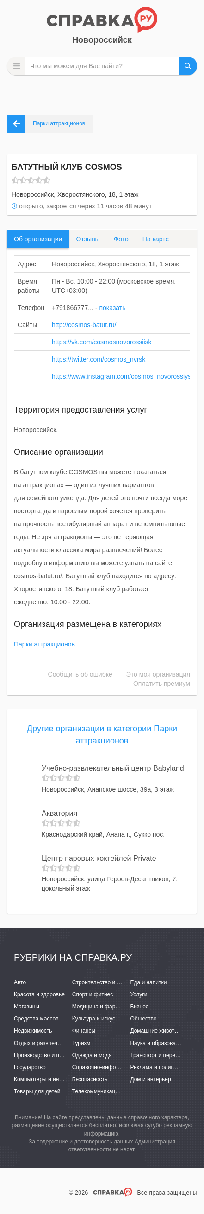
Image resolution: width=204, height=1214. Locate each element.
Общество (143, 1018)
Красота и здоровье (39, 994)
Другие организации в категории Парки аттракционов (102, 734)
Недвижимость (33, 1030)
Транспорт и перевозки (159, 1055)
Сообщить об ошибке (80, 674)
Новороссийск (102, 40)
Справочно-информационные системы (122, 1067)
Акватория (59, 813)
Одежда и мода (92, 1055)
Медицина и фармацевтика (107, 1006)
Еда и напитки (148, 982)
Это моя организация (158, 674)
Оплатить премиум (161, 683)
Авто (20, 982)
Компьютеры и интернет (45, 1079)
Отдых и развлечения (41, 1043)
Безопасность (90, 1079)
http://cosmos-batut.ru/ (84, 325)
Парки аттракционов (44, 644)
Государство (30, 1067)
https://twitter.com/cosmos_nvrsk (98, 359)
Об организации (38, 239)
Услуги (138, 994)
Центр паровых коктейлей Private (99, 858)
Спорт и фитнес (92, 994)
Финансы (83, 1030)
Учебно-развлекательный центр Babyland (113, 768)
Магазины (26, 1006)
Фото (121, 239)
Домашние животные (157, 1030)
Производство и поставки (46, 1055)
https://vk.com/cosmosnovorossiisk (102, 342)
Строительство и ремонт (104, 982)
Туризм (81, 1043)
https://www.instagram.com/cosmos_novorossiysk (123, 376)
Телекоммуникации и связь (107, 1091)
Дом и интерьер (150, 1079)
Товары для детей (37, 1091)
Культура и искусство (99, 1018)
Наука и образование (157, 1043)
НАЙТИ (188, 66)
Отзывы (87, 239)
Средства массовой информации (56, 1018)
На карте (155, 239)
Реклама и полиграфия (160, 1067)
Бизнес (139, 1006)
